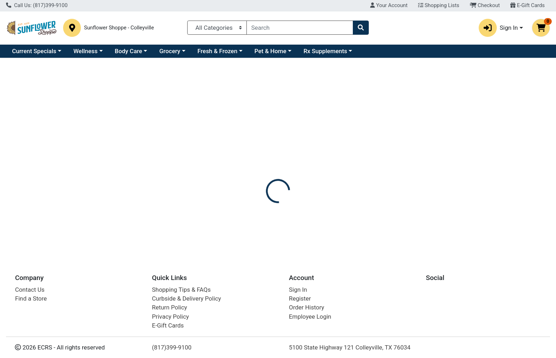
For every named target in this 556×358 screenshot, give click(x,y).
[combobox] (300, 28)
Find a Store (31, 298)
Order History (306, 307)
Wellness (85, 51)
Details (251, 163)
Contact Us (29, 289)
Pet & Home (271, 51)
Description (319, 163)
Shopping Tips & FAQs (181, 289)
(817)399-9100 (172, 347)
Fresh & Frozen (218, 51)
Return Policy (169, 307)
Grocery (169, 51)
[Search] (300, 28)
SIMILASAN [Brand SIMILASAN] (321, 207)
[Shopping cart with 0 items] (541, 28)
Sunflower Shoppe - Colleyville (119, 27)
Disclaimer (358, 163)
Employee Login (310, 316)
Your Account (388, 5)
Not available (472, 122)
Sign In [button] (498, 28)
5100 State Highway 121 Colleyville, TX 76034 (350, 347)
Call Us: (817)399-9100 (37, 5)
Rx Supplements (325, 51)
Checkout (485, 5)
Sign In (298, 289)
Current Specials (34, 51)
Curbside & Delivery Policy (186, 298)
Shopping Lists (438, 5)
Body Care (128, 51)
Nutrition (282, 163)
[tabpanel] (394, 210)
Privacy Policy (170, 316)
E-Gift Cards (527, 5)
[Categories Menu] (216, 28)
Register (300, 298)
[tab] (251, 163)
